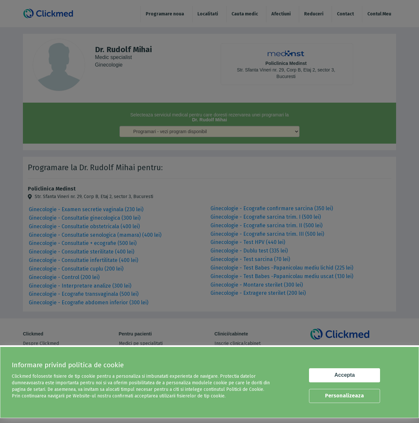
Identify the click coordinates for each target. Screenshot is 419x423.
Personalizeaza (344, 396)
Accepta (345, 375)
